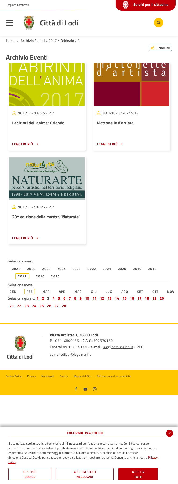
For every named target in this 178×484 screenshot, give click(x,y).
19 (154, 298)
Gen (13, 291)
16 (132, 298)
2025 (46, 268)
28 (64, 305)
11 (94, 298)
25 (42, 305)
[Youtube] (85, 388)
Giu (94, 291)
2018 (152, 268)
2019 (137, 268)
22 (19, 305)
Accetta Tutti (138, 474)
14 (117, 298)
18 (147, 298)
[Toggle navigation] (12, 24)
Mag (78, 291)
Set (140, 291)
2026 (31, 268)
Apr (62, 291)
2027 (16, 268)
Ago (124, 291)
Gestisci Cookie (29, 474)
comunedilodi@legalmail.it (70, 354)
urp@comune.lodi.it (118, 347)
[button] (16, 5)
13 (109, 298)
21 (12, 305)
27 (56, 305)
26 (49, 305)
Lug (109, 291)
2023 (77, 268)
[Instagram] (94, 388)
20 (162, 298)
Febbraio (67, 40)
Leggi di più (22, 144)
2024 (61, 268)
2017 (52, 40)
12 (102, 298)
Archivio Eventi (33, 40)
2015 (55, 276)
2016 (40, 276)
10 (87, 298)
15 (124, 298)
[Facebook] (76, 388)
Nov (170, 291)
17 (139, 298)
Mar (46, 291)
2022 (91, 268)
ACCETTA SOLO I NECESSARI (85, 474)
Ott (155, 291)
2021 (107, 268)
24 (34, 305)
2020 (122, 268)
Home (10, 40)
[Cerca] (158, 22)
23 (27, 305)
